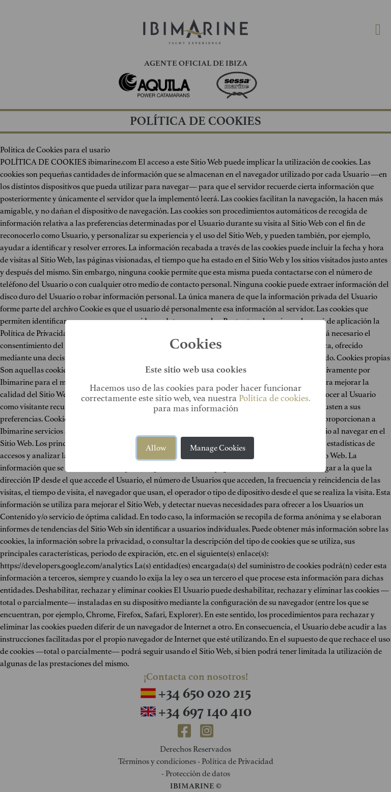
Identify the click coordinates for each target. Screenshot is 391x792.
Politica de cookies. (275, 398)
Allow (156, 448)
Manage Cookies (217, 448)
